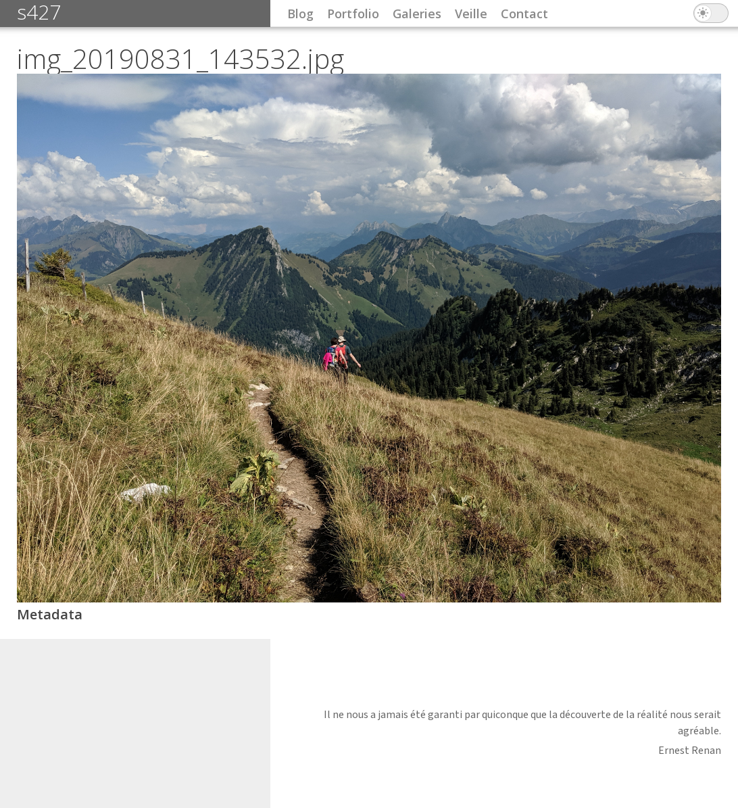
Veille (471, 13)
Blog (300, 13)
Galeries (417, 13)
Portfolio (353, 13)
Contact (524, 13)
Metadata (49, 614)
